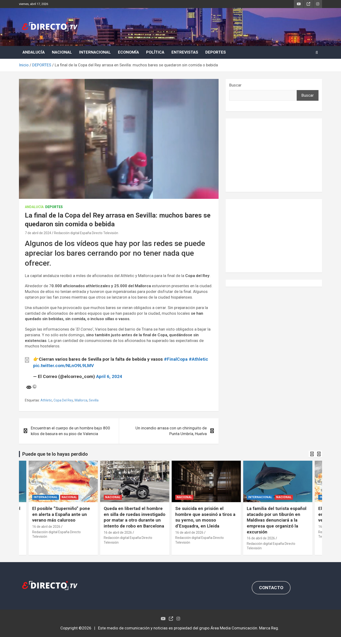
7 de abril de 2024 (38, 233)
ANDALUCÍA (33, 52)
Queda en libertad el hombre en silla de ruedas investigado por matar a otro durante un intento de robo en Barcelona (134, 517)
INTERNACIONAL (95, 52)
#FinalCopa (176, 359)
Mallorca (81, 400)
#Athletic (198, 359)
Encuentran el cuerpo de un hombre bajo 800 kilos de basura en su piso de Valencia (70, 431)
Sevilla (94, 400)
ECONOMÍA (128, 52)
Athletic (46, 400)
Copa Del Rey (63, 400)
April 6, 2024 (109, 376)
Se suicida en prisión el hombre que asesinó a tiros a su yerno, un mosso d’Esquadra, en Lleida (205, 517)
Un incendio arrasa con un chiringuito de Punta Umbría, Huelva (171, 431)
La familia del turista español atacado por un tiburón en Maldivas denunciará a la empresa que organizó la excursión (276, 520)
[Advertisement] (274, 155)
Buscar (235, 85)
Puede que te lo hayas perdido (55, 454)
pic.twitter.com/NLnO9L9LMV (63, 365)
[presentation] (312, 454)
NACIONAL (62, 52)
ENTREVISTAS (184, 52)
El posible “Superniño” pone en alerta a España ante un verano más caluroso (61, 514)
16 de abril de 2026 (46, 526)
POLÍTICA (155, 52)
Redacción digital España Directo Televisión (86, 233)
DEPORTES (215, 52)
